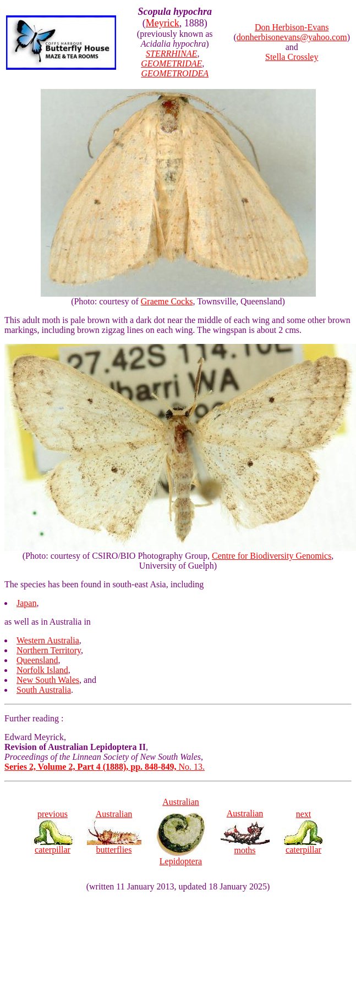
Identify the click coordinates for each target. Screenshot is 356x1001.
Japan (26, 603)
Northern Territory (49, 650)
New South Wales (48, 680)
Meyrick (162, 23)
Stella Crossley (291, 57)
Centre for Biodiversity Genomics (271, 555)
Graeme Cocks (167, 301)
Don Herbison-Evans (292, 27)
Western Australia (48, 640)
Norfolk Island (42, 670)
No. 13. (104, 766)
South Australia (44, 689)
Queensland (37, 660)
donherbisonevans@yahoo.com (292, 37)
